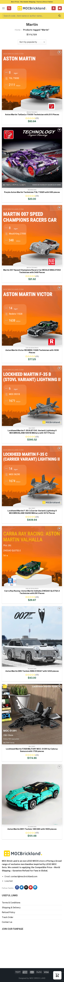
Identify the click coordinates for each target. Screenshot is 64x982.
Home (17, 30)
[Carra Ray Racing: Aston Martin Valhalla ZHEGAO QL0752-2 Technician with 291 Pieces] (32, 556)
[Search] (9, 8)
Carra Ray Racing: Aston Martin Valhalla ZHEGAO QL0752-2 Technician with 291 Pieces (32, 592)
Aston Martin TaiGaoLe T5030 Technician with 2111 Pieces (32, 114)
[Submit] (59, 16)
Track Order (7, 917)
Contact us (7, 922)
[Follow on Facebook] (17, 887)
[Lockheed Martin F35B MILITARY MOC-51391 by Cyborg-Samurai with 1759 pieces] (32, 714)
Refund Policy (8, 912)
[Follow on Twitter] (22, 887)
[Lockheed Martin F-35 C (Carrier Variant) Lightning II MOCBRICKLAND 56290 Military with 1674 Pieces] (32, 476)
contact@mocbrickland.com (24, 876)
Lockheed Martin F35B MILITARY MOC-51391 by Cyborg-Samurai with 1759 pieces (32, 750)
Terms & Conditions (11, 902)
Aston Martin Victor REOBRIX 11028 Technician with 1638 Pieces (32, 351)
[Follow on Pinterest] (31, 887)
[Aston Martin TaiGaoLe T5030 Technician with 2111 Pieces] (32, 80)
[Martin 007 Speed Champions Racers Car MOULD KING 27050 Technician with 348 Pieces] (32, 235)
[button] (57, 975)
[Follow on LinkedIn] (35, 887)
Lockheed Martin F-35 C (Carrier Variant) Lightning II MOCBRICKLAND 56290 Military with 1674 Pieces (32, 512)
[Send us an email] (26, 887)
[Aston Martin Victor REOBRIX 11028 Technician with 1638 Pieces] (32, 315)
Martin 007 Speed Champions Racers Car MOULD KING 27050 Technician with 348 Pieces (32, 271)
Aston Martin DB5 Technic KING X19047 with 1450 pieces (32, 671)
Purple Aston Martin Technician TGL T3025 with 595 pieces (32, 192)
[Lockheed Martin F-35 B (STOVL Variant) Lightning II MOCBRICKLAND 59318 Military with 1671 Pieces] (32, 396)
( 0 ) (37, 118)
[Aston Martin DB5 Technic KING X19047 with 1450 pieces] (32, 636)
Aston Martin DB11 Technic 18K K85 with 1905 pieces (32, 829)
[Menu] (3, 8)
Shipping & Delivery (11, 907)
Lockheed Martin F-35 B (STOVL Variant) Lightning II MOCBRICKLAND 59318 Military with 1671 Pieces (32, 431)
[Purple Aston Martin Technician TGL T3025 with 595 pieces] (32, 157)
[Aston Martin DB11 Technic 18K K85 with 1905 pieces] (32, 794)
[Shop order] (32, 42)
